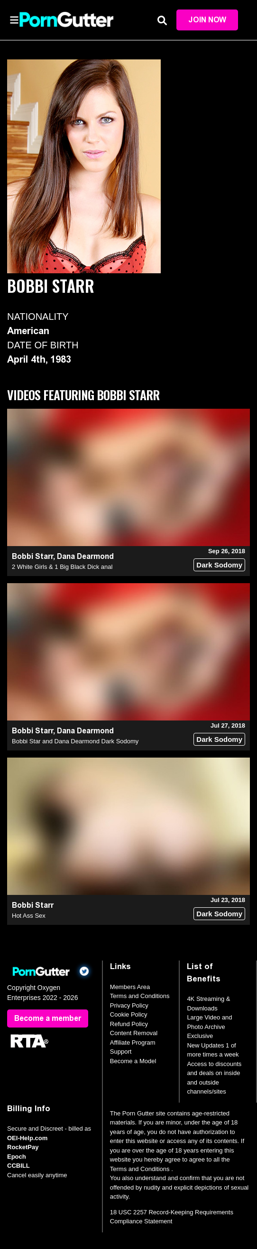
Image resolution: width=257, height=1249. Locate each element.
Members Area (130, 986)
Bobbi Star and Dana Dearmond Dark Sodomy (75, 741)
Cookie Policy (128, 1014)
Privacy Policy (129, 1005)
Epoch (16, 1156)
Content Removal (133, 1033)
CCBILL (18, 1165)
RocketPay (22, 1147)
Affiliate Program (133, 1042)
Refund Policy (129, 1024)
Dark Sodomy (219, 565)
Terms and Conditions (140, 995)
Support (121, 1051)
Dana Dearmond (85, 556)
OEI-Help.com (27, 1138)
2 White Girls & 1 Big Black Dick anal (62, 566)
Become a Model (133, 1061)
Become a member (47, 1018)
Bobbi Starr (32, 556)
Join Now (207, 19)
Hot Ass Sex (29, 915)
